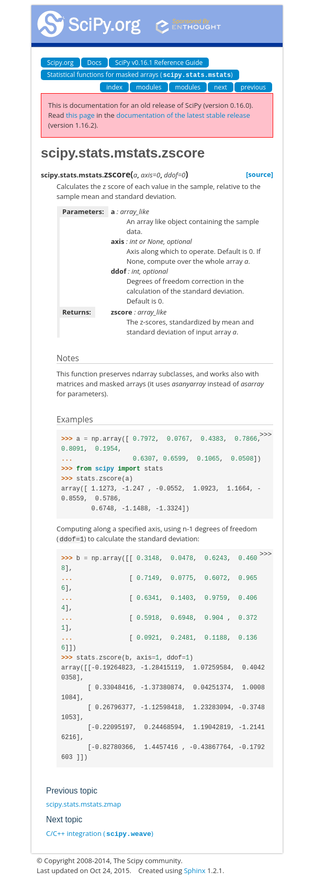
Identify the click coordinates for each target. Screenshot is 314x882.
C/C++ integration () (99, 832)
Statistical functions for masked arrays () (140, 74)
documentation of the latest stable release (183, 114)
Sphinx (194, 869)
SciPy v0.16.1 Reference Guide (159, 62)
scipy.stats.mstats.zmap (83, 803)
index (114, 86)
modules (149, 86)
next (220, 86)
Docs (94, 62)
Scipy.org (60, 62)
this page (80, 114)
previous (253, 86)
